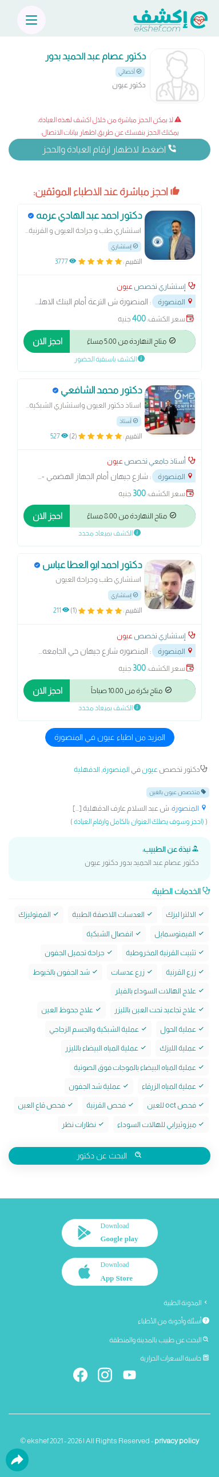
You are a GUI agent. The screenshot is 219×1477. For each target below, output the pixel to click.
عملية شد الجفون (99, 1086)
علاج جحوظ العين (71, 1009)
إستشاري (124, 246)
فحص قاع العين (46, 1105)
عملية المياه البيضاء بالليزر (106, 1048)
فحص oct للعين (176, 1105)
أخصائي (130, 72)
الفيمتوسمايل (179, 933)
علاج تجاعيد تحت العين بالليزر (159, 1009)
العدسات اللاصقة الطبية (112, 914)
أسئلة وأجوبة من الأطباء (173, 1321)
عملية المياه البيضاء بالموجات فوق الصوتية (139, 1067)
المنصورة (176, 301)
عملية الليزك (182, 1048)
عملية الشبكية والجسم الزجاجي (98, 1029)
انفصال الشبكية (114, 933)
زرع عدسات (132, 972)
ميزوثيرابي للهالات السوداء (161, 1124)
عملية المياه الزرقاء (173, 1086)
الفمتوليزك (38, 914)
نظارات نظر (83, 1124)
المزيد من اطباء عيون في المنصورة (109, 737)
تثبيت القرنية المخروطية (165, 952)
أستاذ (129, 421)
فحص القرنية (110, 1105)
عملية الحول (182, 1029)
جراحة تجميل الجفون (79, 952)
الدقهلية (87, 769)
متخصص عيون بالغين (177, 792)
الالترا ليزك (185, 914)
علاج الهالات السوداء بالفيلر (160, 991)
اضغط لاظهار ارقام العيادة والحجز (109, 149)
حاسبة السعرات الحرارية (174, 1358)
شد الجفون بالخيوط (65, 972)
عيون (125, 286)
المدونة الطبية (186, 1303)
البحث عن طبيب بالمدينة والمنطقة (159, 1340)
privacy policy (176, 1440)
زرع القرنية (185, 972)
